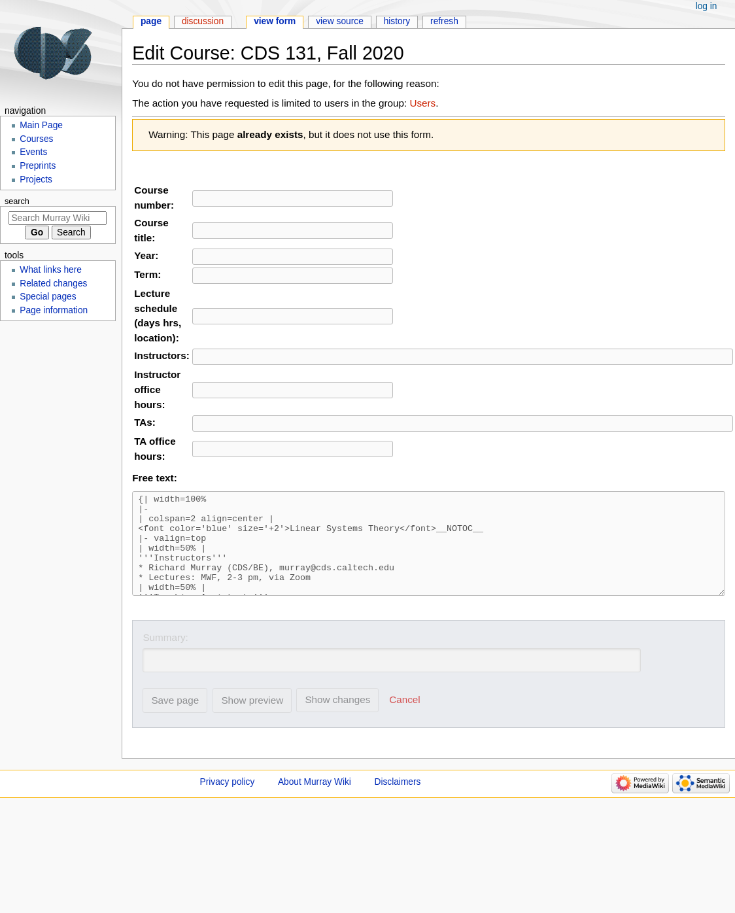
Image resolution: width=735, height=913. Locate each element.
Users (422, 103)
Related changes (53, 283)
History (397, 21)
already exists (270, 134)
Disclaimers (398, 801)
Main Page (41, 125)
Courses (36, 139)
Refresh (444, 21)
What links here (51, 270)
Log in (706, 6)
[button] (405, 719)
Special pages (48, 296)
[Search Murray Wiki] (58, 218)
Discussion (203, 21)
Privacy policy (227, 801)
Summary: (165, 657)
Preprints (38, 166)
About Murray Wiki (314, 801)
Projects (36, 179)
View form (275, 21)
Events (33, 152)
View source (340, 21)
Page (151, 21)
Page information (54, 310)
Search (17, 201)
